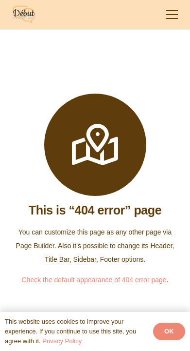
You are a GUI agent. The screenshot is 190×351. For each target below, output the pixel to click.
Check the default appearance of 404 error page (94, 280)
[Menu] (172, 14)
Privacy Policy (62, 341)
